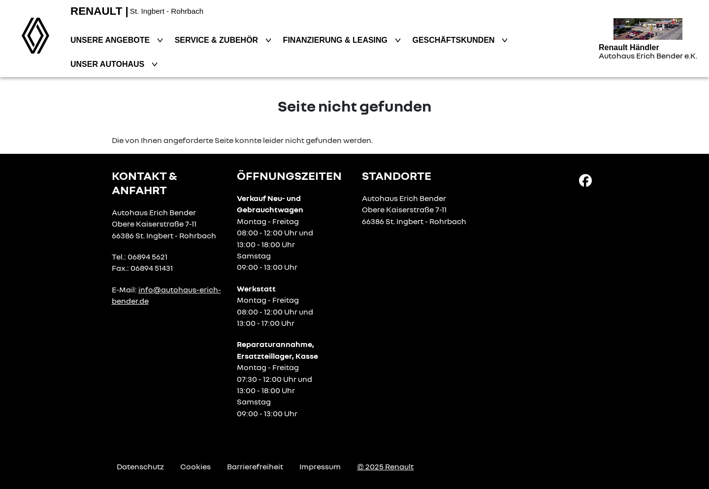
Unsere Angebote (111, 40)
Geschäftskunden (455, 40)
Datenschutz (140, 466)
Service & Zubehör (217, 40)
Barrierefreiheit (255, 466)
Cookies (195, 466)
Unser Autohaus (108, 64)
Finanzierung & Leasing (336, 40)
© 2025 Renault (385, 466)
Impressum (320, 466)
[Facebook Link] (585, 180)
